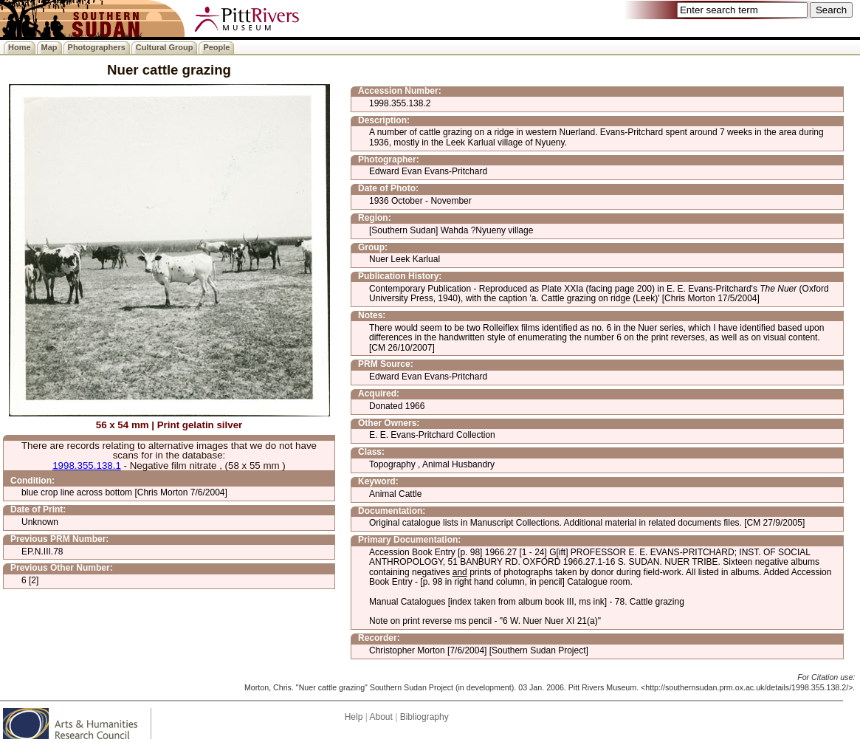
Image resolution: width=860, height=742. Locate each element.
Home (19, 47)
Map (49, 47)
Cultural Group (164, 47)
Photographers (96, 47)
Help (354, 717)
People (216, 47)
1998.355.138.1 (86, 465)
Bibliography (424, 717)
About (380, 717)
